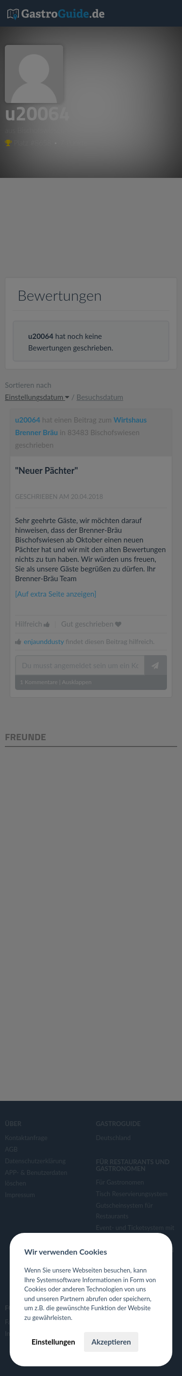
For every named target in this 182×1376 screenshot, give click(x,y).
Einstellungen (53, 1341)
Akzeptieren (111, 1341)
